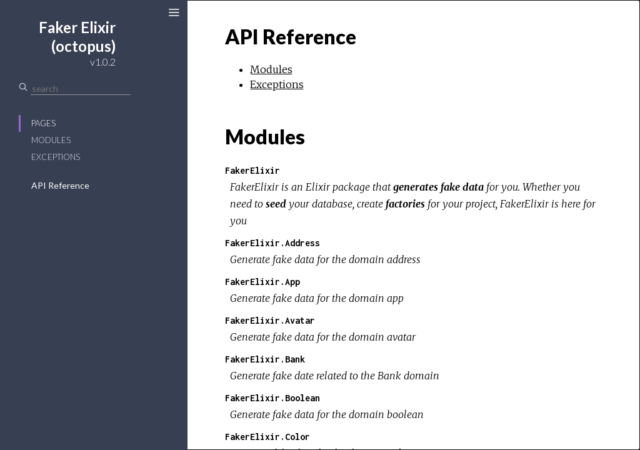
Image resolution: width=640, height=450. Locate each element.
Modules (51, 140)
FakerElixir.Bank (265, 359)
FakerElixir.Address (272, 243)
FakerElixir (252, 170)
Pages (43, 123)
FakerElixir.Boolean (272, 397)
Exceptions (55, 157)
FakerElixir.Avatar (270, 320)
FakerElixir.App (262, 281)
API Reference (60, 185)
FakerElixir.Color (267, 436)
